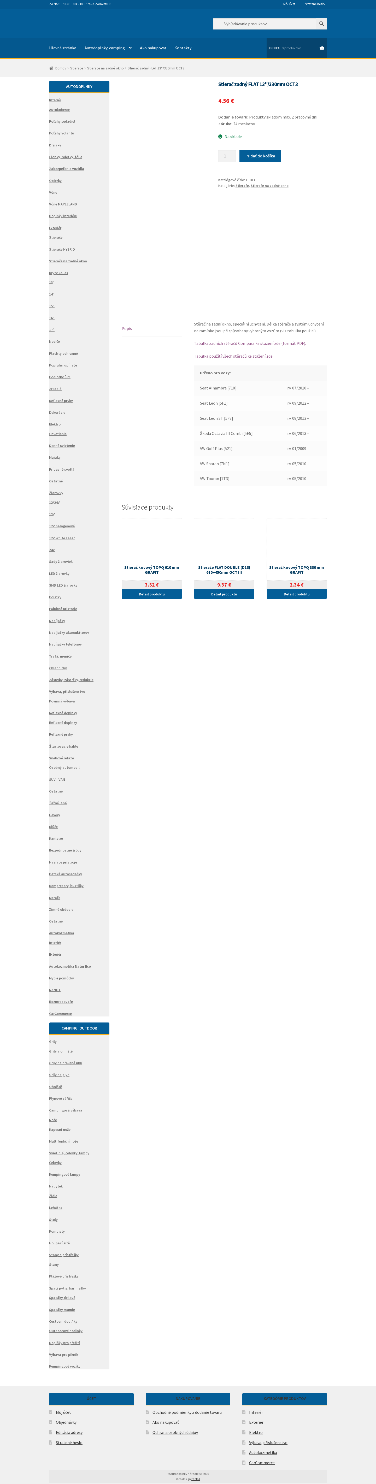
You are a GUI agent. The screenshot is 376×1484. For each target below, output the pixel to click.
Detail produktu (152, 594)
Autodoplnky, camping (105, 47)
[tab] (152, 328)
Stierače (76, 68)
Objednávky (66, 1422)
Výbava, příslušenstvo (268, 1442)
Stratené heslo (315, 4)
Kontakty (182, 47)
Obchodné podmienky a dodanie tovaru (187, 1412)
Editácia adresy (69, 1432)
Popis (127, 328)
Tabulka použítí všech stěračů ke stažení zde (233, 356)
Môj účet (289, 4)
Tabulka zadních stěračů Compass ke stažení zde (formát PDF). (250, 343)
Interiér (256, 1412)
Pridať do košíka (260, 155)
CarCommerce (262, 1462)
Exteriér (256, 1422)
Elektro (256, 1432)
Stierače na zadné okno (105, 68)
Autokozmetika (263, 1452)
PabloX (195, 1479)
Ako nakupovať (153, 47)
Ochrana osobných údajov (175, 1432)
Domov (60, 68)
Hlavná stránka (62, 47)
